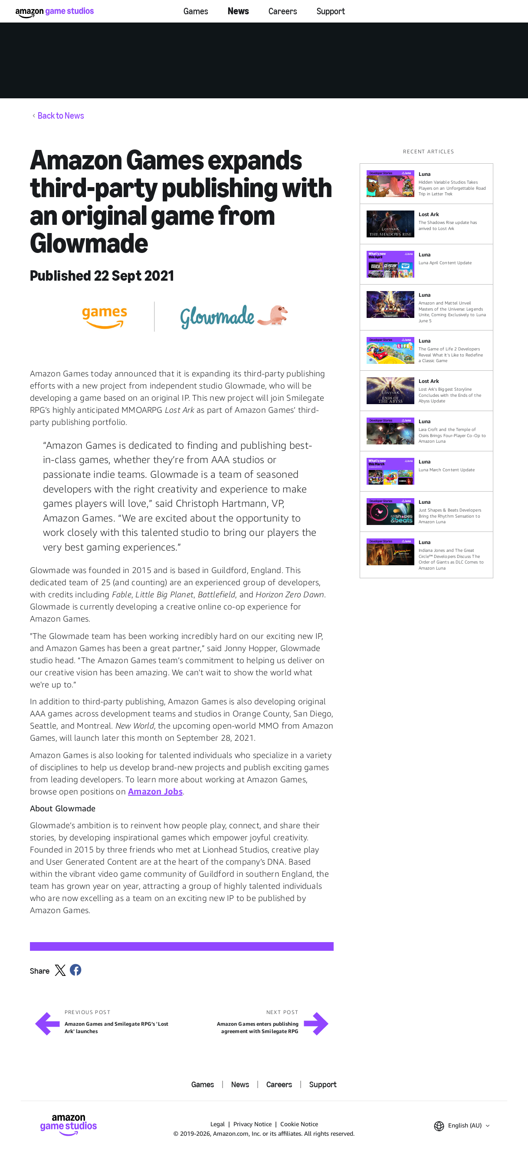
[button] (461, 1126)
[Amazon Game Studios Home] (55, 12)
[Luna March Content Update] (426, 471)
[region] (429, 363)
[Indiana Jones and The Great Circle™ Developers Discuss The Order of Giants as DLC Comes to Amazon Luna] (426, 554)
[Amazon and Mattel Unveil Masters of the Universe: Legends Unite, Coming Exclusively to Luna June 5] (426, 307)
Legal (217, 1124)
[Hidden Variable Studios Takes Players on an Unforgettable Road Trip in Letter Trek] (426, 183)
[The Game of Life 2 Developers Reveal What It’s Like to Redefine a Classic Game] (426, 350)
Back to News (61, 115)
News (238, 11)
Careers (283, 11)
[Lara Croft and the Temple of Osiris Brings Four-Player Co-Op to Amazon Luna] (426, 431)
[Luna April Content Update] (426, 264)
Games (196, 11)
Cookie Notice (299, 1124)
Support (331, 11)
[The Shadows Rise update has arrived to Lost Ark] (426, 224)
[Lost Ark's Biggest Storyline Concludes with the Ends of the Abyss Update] (426, 390)
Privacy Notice (252, 1124)
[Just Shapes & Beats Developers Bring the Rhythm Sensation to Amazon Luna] (426, 511)
